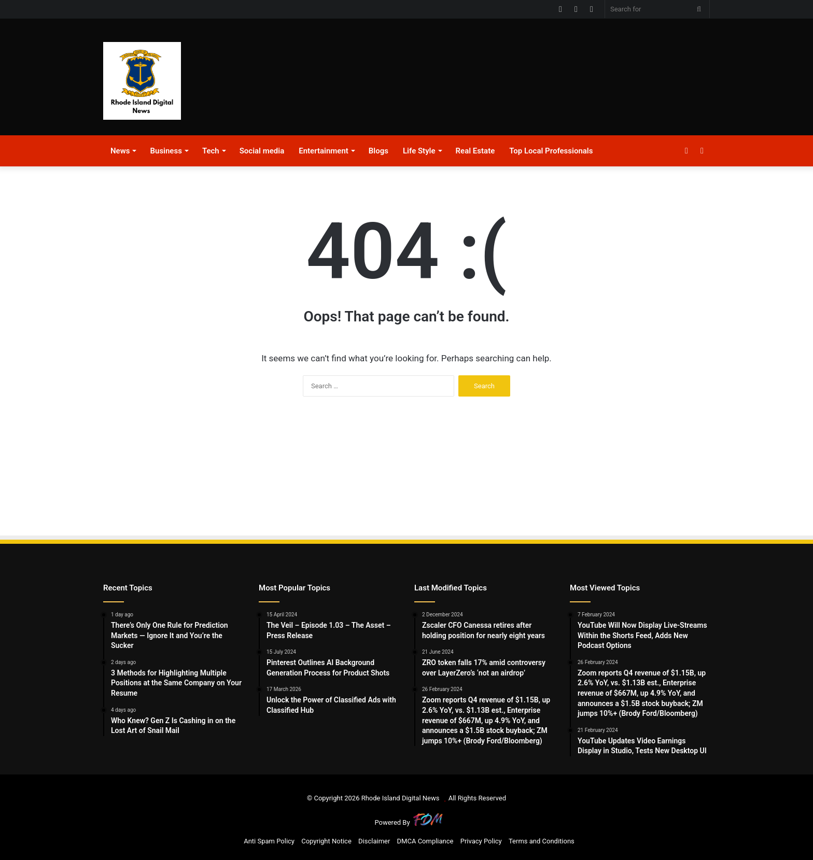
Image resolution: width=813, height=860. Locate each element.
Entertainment (323, 151)
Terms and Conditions (541, 841)
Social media (262, 151)
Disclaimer (374, 841)
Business (165, 151)
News (120, 151)
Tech (210, 151)
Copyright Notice (326, 841)
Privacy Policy (481, 841)
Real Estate (475, 151)
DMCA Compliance (425, 841)
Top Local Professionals (551, 151)
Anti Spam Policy (269, 841)
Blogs (378, 151)
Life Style (419, 151)
